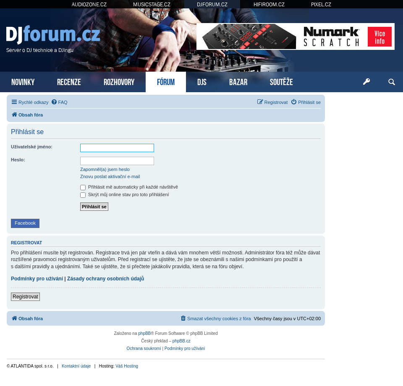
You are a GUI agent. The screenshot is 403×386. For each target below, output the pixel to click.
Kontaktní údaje (76, 366)
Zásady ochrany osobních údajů (105, 279)
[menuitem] (59, 102)
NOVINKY (22, 81)
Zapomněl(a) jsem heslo (105, 169)
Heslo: (18, 159)
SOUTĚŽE (281, 81)
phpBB (144, 333)
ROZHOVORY (119, 81)
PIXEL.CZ (321, 4)
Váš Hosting (126, 366)
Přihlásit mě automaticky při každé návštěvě (129, 186)
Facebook (25, 222)
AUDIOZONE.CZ (89, 4)
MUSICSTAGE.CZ (151, 4)
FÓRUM (166, 81)
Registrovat (25, 297)
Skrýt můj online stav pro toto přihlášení (124, 194)
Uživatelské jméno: (31, 146)
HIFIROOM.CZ (269, 4)
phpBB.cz (182, 341)
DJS (202, 81)
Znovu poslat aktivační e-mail (110, 176)
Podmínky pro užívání (37, 279)
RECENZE (69, 81)
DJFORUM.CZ (212, 4)
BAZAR (238, 81)
